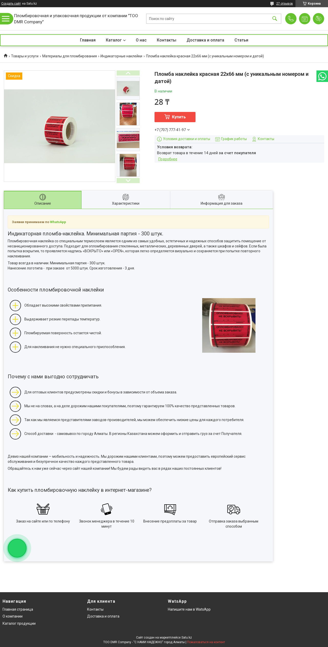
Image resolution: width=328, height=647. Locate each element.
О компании (13, 616)
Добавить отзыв (318, 18)
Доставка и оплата (205, 40)
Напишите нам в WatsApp (189, 609)
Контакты (166, 40)
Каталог (114, 40)
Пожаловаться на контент (206, 642)
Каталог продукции (19, 623)
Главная (88, 40)
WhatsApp (58, 222)
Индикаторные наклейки (121, 56)
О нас (141, 40)
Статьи (241, 40)
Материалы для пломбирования (69, 56)
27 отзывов (284, 3)
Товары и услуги (24, 56)
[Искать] (275, 19)
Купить (179, 116)
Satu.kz (186, 637)
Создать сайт (11, 3)
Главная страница (18, 609)
